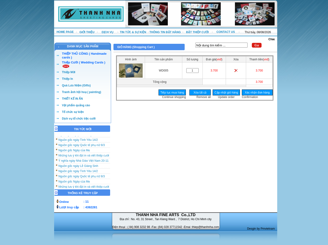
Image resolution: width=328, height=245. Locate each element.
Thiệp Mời (68, 72)
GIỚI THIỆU (87, 32)
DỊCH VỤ (107, 32)
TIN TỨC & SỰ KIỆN (133, 32)
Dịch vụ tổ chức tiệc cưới (79, 118)
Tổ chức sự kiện (73, 112)
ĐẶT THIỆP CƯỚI (197, 32)
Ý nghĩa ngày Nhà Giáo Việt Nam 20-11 (83, 161)
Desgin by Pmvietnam (261, 228)
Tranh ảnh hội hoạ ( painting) (81, 92)
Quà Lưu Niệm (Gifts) (76, 85)
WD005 (163, 70)
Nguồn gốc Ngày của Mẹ (74, 151)
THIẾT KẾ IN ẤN (72, 98)
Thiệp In (67, 78)
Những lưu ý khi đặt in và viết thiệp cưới (83, 156)
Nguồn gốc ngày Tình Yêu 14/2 (78, 141)
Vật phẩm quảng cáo (76, 105)
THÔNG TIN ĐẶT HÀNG (165, 32)
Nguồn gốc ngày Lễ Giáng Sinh (78, 167)
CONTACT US (225, 32)
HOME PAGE (65, 32)
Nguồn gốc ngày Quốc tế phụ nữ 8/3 (81, 146)
